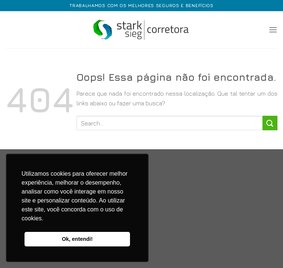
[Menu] (273, 29)
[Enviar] (270, 123)
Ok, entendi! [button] (77, 239)
